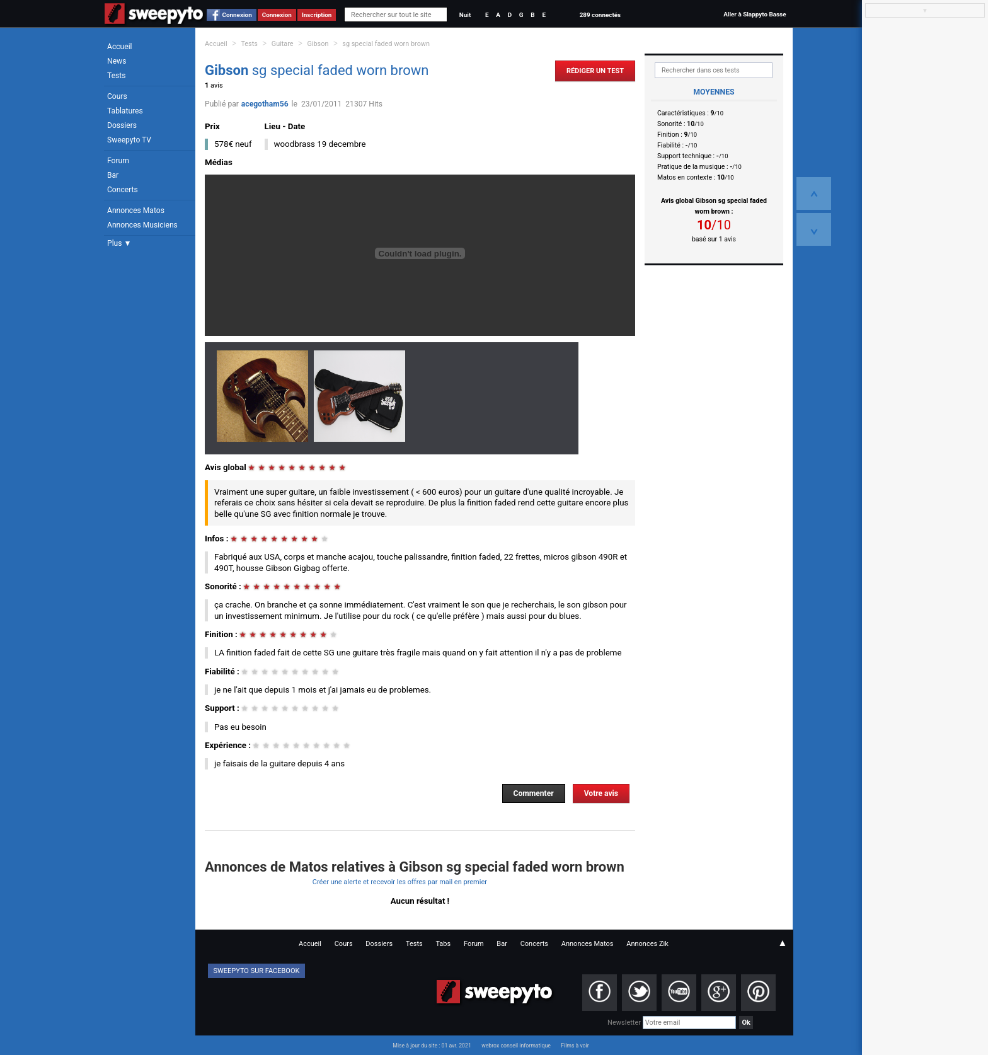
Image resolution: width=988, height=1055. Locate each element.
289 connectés (600, 14)
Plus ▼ (119, 243)
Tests (116, 75)
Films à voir (575, 1045)
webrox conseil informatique (516, 1045)
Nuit (465, 14)
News (116, 61)
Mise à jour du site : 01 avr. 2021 (432, 1045)
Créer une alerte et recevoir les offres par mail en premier (400, 882)
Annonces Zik (647, 944)
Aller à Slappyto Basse (754, 14)
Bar (112, 175)
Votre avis (601, 793)
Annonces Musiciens (142, 225)
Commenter (534, 793)
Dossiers (122, 125)
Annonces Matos (135, 210)
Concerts (122, 189)
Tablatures (125, 111)
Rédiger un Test (595, 71)
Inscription (317, 14)
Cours (117, 96)
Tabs (443, 944)
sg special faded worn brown (386, 44)
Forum (118, 160)
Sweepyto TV (129, 139)
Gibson (317, 44)
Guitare (283, 44)
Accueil (119, 46)
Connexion (237, 14)
